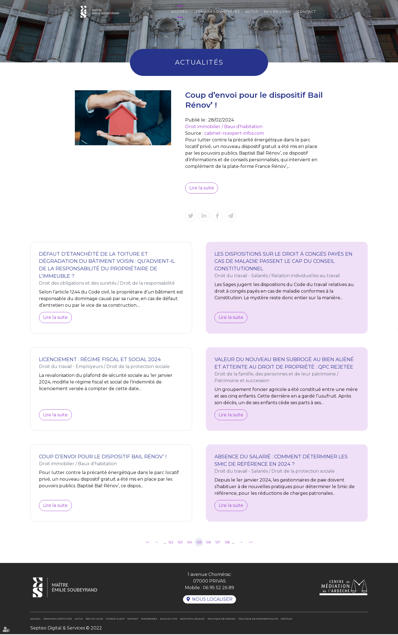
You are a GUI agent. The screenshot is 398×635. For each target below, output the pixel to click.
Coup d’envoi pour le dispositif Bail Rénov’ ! (103, 457)
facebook (387, 306)
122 (170, 543)
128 (227, 543)
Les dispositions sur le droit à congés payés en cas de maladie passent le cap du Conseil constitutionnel (283, 261)
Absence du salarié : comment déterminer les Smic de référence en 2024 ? (281, 461)
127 (217, 543)
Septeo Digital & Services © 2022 (66, 628)
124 (189, 543)
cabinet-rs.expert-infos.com (234, 133)
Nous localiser (212, 600)
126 (208, 543)
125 (199, 543)
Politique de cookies (222, 619)
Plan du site (168, 619)
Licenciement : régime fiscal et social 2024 (100, 360)
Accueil (179, 11)
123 (180, 543)
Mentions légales (192, 619)
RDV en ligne (277, 11)
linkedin (387, 317)
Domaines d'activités (217, 11)
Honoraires (149, 619)
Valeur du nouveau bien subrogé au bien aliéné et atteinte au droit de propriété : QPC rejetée (284, 363)
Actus (251, 11)
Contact (306, 11)
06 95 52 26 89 (218, 588)
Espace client (115, 619)
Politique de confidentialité (258, 619)
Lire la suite (201, 187)
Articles (286, 619)
